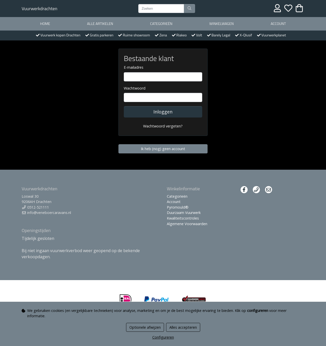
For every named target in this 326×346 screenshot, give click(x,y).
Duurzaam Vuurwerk (184, 212)
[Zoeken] (161, 8)
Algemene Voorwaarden (187, 223)
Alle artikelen (100, 23)
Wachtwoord (134, 88)
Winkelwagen (221, 23)
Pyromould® (177, 207)
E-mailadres (133, 67)
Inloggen (162, 112)
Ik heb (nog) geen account (163, 148)
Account (278, 23)
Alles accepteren (183, 327)
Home (45, 23)
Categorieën (161, 23)
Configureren (163, 337)
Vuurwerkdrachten (39, 8)
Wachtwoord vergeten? (163, 126)
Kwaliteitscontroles (183, 218)
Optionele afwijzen (145, 327)
